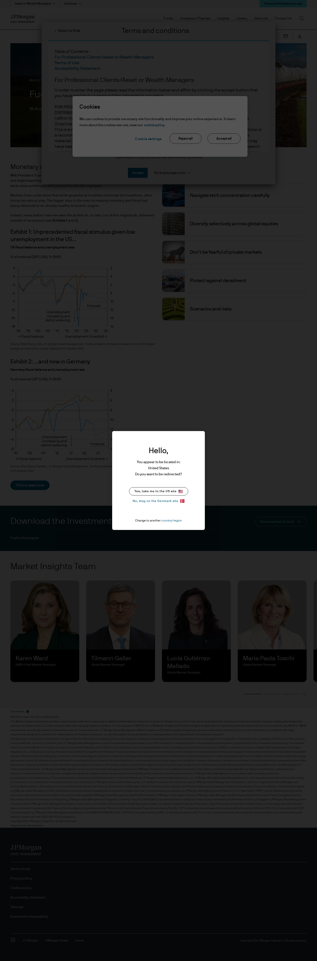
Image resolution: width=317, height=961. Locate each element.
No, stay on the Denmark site (158, 501)
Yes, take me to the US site (158, 491)
